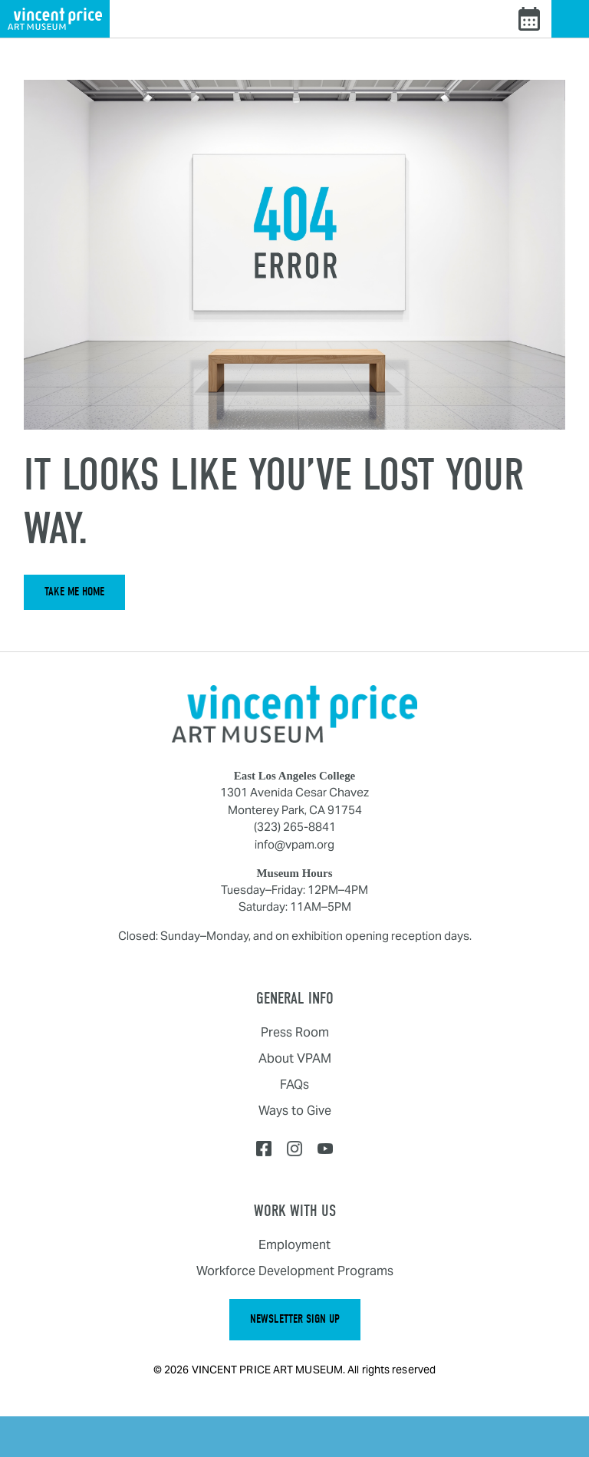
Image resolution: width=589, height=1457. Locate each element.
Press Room (295, 1032)
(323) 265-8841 (295, 826)
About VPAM (294, 1058)
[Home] (294, 713)
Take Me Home (74, 591)
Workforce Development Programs (294, 1271)
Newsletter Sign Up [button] (295, 1319)
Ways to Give (294, 1111)
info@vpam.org (294, 844)
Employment (294, 1245)
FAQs (294, 1084)
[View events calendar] (529, 19)
